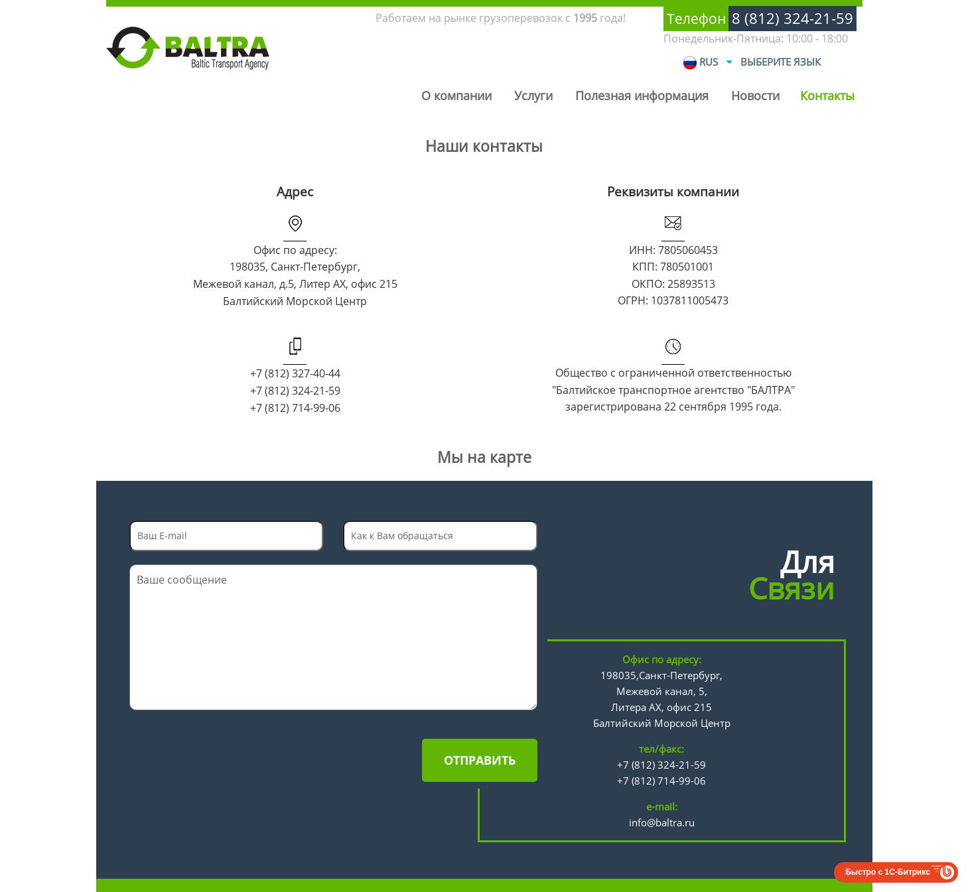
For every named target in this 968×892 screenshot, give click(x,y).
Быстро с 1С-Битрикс (887, 872)
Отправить (480, 760)
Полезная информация (642, 95)
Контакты (827, 95)
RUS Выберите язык (752, 62)
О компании (456, 95)
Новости (755, 95)
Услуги (533, 95)
